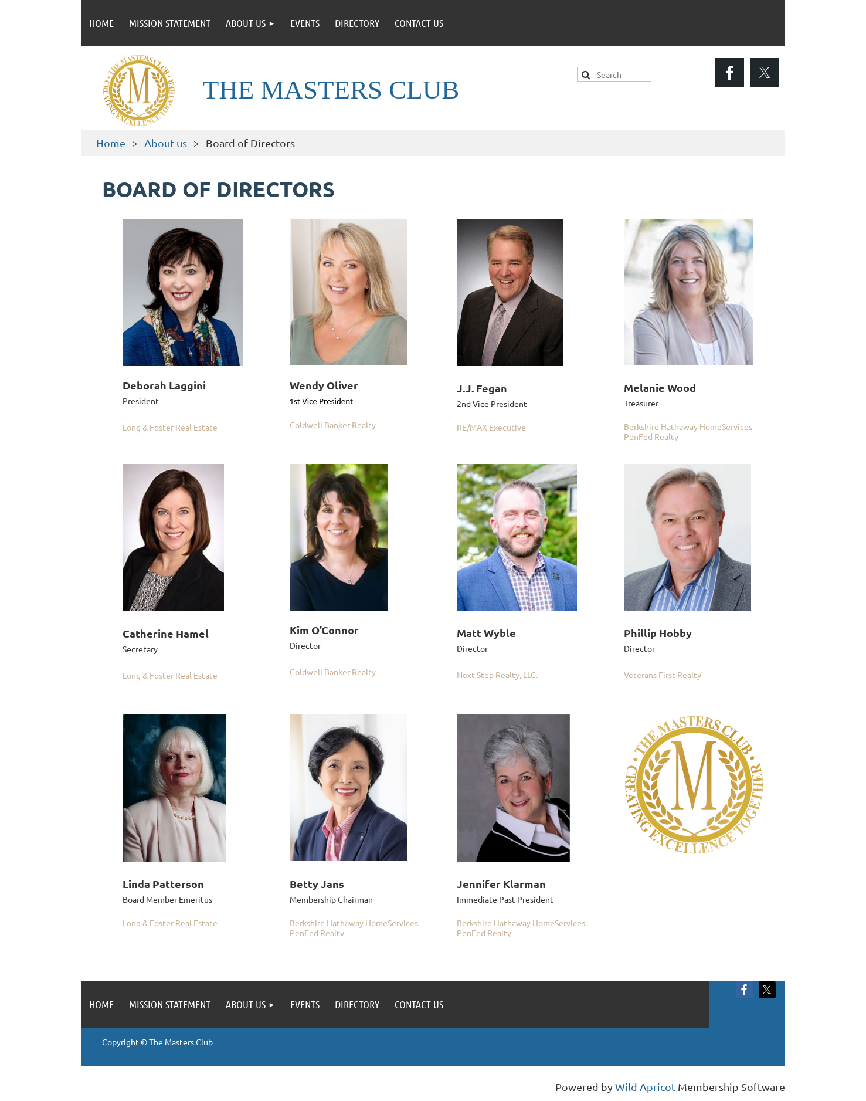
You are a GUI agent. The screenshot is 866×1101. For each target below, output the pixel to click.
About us (165, 143)
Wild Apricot (645, 1086)
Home (110, 143)
